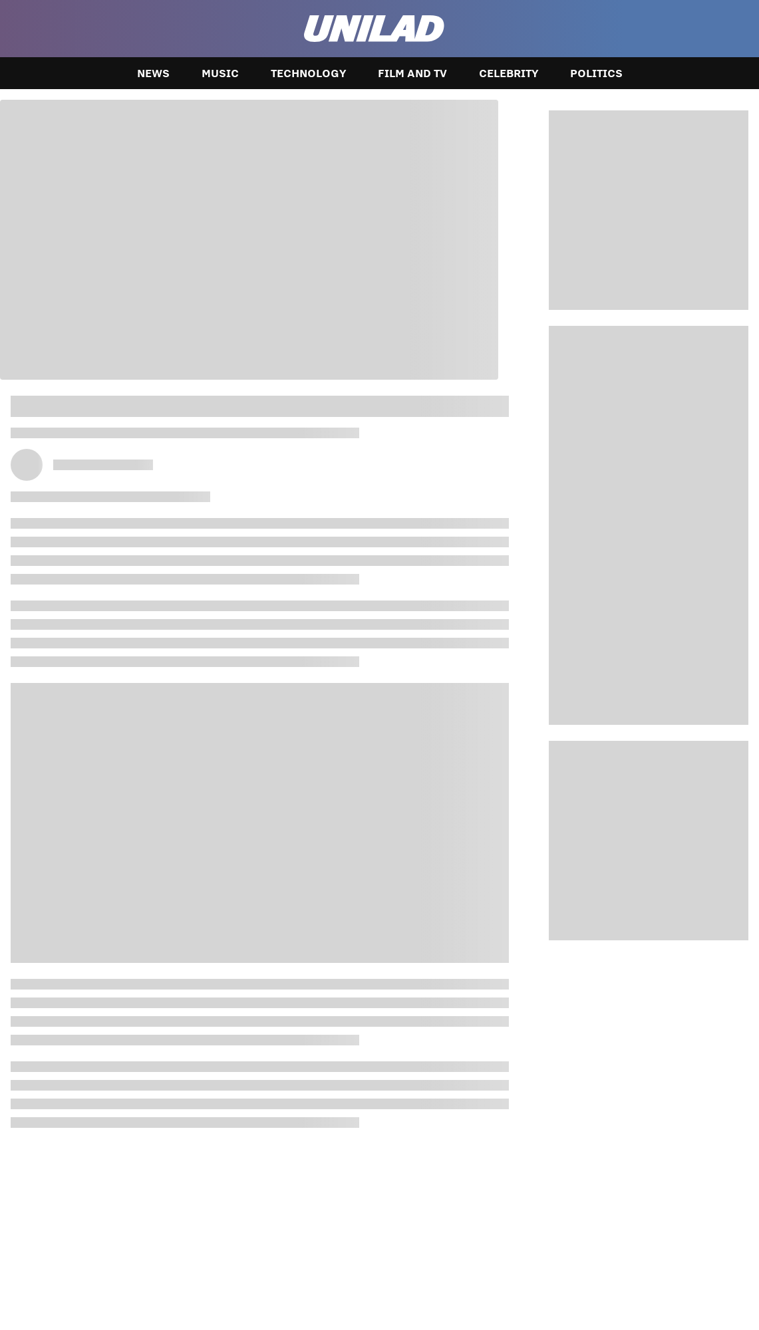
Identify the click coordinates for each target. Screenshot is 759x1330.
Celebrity (508, 73)
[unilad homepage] (374, 28)
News (153, 73)
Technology (308, 73)
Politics (596, 73)
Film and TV (412, 73)
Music (220, 73)
